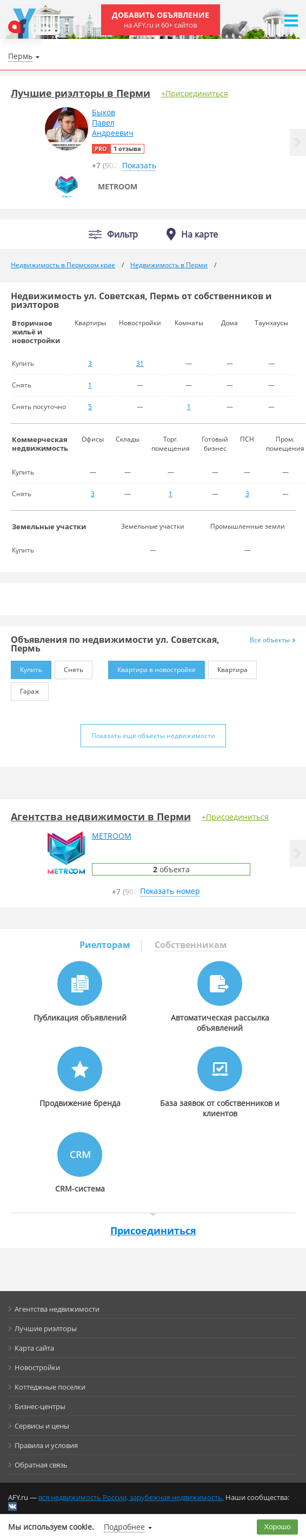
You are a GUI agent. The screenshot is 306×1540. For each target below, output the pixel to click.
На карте (199, 234)
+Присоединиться (194, 93)
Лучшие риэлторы (46, 1328)
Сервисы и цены (42, 1426)
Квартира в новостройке (152, 667)
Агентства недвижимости (57, 1309)
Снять (69, 667)
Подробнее (124, 1527)
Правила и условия (46, 1445)
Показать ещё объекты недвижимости (153, 735)
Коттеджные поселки (50, 1387)
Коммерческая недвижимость (40, 444)
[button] (298, 142)
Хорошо (277, 1527)
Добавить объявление (160, 20)
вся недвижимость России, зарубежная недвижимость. (131, 1497)
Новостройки (37, 1367)
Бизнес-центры (40, 1406)
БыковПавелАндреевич (113, 122)
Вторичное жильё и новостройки (36, 331)
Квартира (228, 667)
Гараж (25, 689)
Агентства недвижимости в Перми (101, 816)
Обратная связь (41, 1465)
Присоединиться (153, 1230)
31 (140, 363)
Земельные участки (49, 526)
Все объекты (272, 639)
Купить (26, 667)
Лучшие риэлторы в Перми (80, 93)
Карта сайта (34, 1348)
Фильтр (122, 234)
